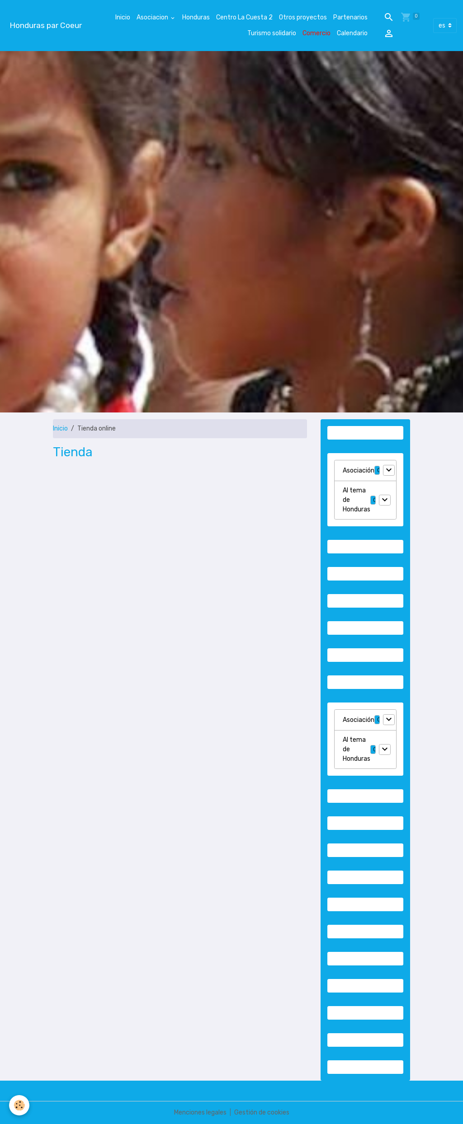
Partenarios (350, 17)
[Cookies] (19, 1105)
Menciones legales (200, 1112)
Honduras (196, 17)
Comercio (316, 33)
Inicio (122, 17)
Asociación (358, 470)
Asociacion (153, 17)
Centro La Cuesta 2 (244, 17)
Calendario (352, 33)
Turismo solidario (271, 33)
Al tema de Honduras (356, 500)
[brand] (45, 25)
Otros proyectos (303, 17)
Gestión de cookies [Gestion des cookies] (261, 1112)
